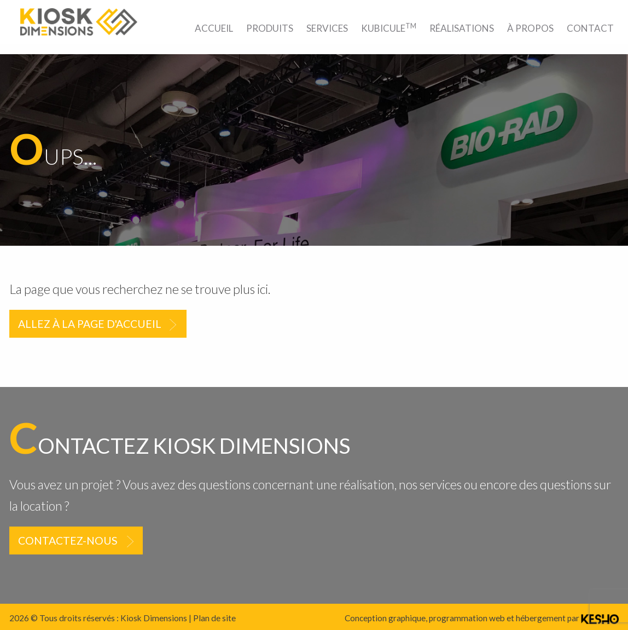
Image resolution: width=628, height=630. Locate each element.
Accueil (214, 28)
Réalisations (461, 28)
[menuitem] (214, 28)
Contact (590, 28)
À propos (530, 28)
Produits (269, 28)
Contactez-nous (68, 540)
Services (327, 28)
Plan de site (214, 618)
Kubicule (388, 27)
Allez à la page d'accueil (89, 323)
